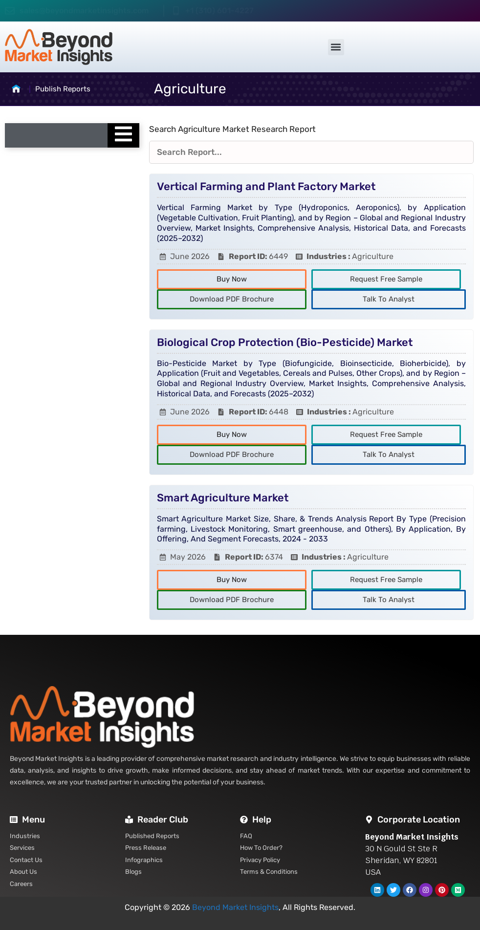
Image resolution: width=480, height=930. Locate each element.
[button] (336, 47)
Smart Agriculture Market (222, 497)
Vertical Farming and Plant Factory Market (266, 186)
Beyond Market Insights (235, 907)
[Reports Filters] (311, 152)
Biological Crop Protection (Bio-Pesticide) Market (285, 342)
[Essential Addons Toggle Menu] (123, 135)
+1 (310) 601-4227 (219, 10)
